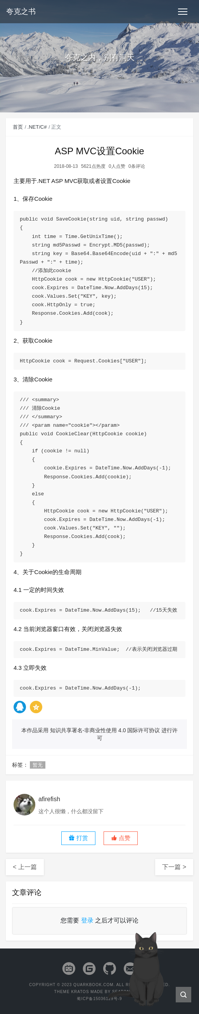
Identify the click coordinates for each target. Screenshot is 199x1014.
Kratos (80, 992)
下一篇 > (174, 867)
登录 (87, 920)
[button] (121, 838)
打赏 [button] (78, 838)
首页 (18, 127)
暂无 (38, 765)
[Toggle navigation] (183, 11)
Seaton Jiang (128, 992)
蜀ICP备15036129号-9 (99, 999)
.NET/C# (37, 127)
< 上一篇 (25, 867)
